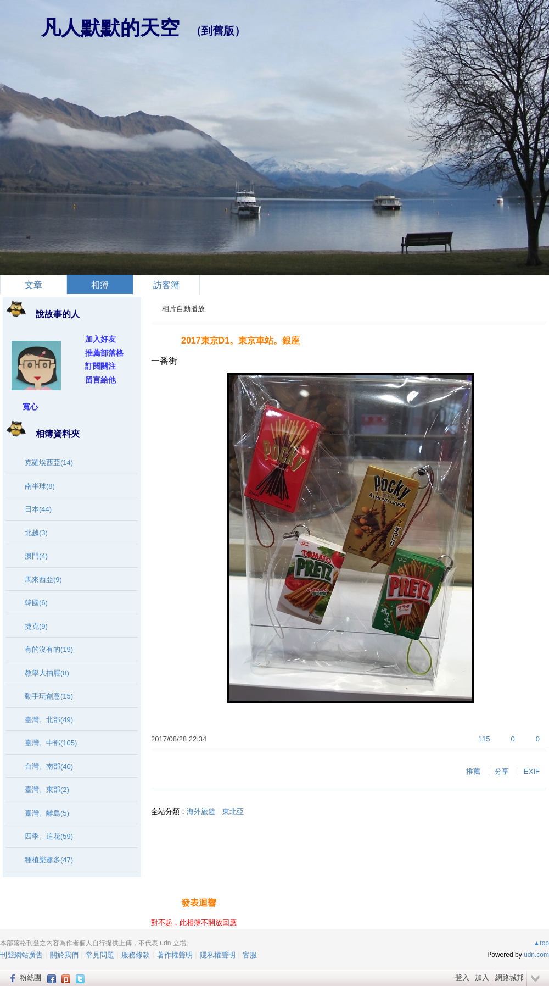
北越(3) (36, 533)
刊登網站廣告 (21, 955)
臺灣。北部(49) (49, 720)
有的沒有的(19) (49, 649)
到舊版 (217, 31)
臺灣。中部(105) (51, 743)
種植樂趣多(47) (49, 860)
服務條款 (135, 955)
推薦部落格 (104, 352)
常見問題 (100, 955)
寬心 (30, 406)
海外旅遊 (201, 811)
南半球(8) (40, 486)
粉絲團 (30, 977)
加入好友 (100, 339)
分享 (502, 771)
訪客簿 (166, 285)
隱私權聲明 (218, 955)
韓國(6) (36, 603)
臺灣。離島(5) (47, 813)
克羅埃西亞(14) (49, 462)
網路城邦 (509, 977)
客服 (250, 955)
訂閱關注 (100, 366)
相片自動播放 (183, 308)
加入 (482, 977)
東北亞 (233, 811)
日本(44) (38, 509)
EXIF (532, 771)
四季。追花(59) (49, 836)
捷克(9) (36, 626)
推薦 (473, 771)
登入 (462, 977)
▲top (541, 943)
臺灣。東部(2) (47, 789)
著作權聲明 (175, 955)
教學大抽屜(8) (47, 673)
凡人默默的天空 (110, 27)
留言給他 (100, 379)
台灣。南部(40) (49, 766)
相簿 (100, 285)
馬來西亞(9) (43, 579)
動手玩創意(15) (49, 696)
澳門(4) (36, 556)
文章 (33, 285)
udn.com (536, 955)
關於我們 (64, 955)
